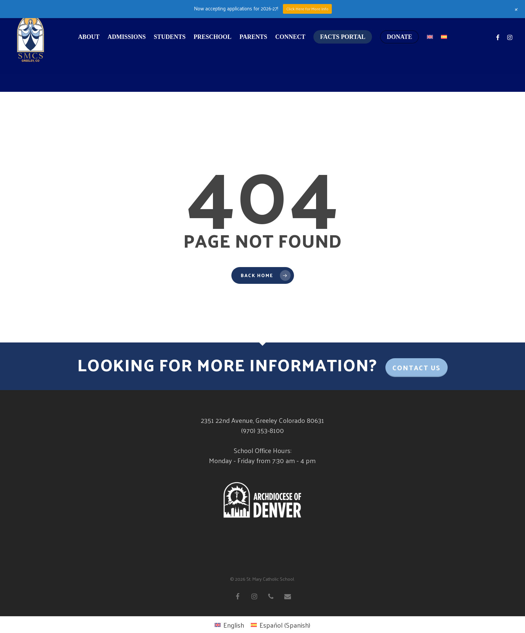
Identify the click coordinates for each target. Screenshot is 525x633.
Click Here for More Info (307, 8)
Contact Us (416, 368)
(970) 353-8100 (262, 430)
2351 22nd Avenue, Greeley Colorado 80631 (262, 420)
